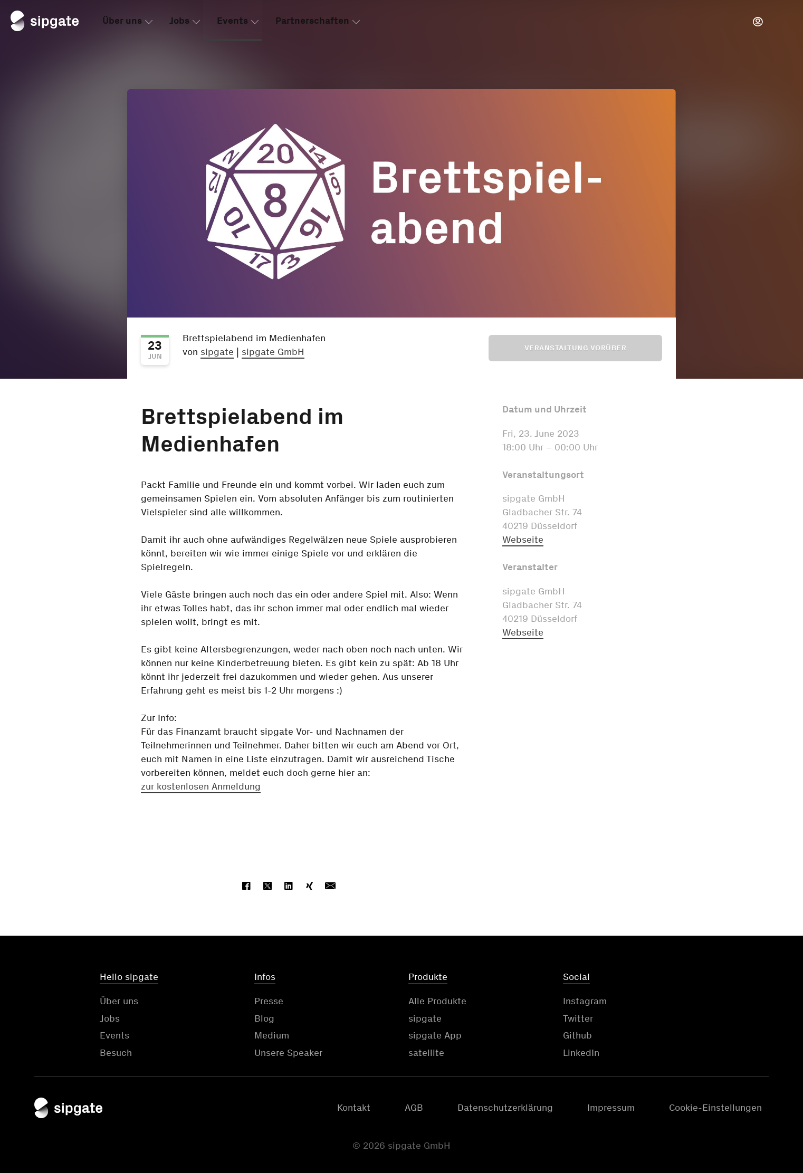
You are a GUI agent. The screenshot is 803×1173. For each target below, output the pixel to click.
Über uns (122, 22)
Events (232, 22)
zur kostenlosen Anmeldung (201, 786)
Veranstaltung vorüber (575, 347)
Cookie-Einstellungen (715, 1107)
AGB (414, 1107)
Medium (271, 1035)
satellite (426, 1053)
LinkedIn (581, 1053)
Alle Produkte (437, 1001)
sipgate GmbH (273, 352)
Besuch (116, 1053)
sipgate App (435, 1035)
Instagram (585, 1001)
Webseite (522, 539)
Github (577, 1035)
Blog (264, 1018)
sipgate (217, 352)
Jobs (179, 22)
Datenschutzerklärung (505, 1107)
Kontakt (353, 1107)
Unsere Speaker (288, 1053)
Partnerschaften (312, 22)
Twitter (578, 1018)
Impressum (611, 1107)
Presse (268, 1001)
